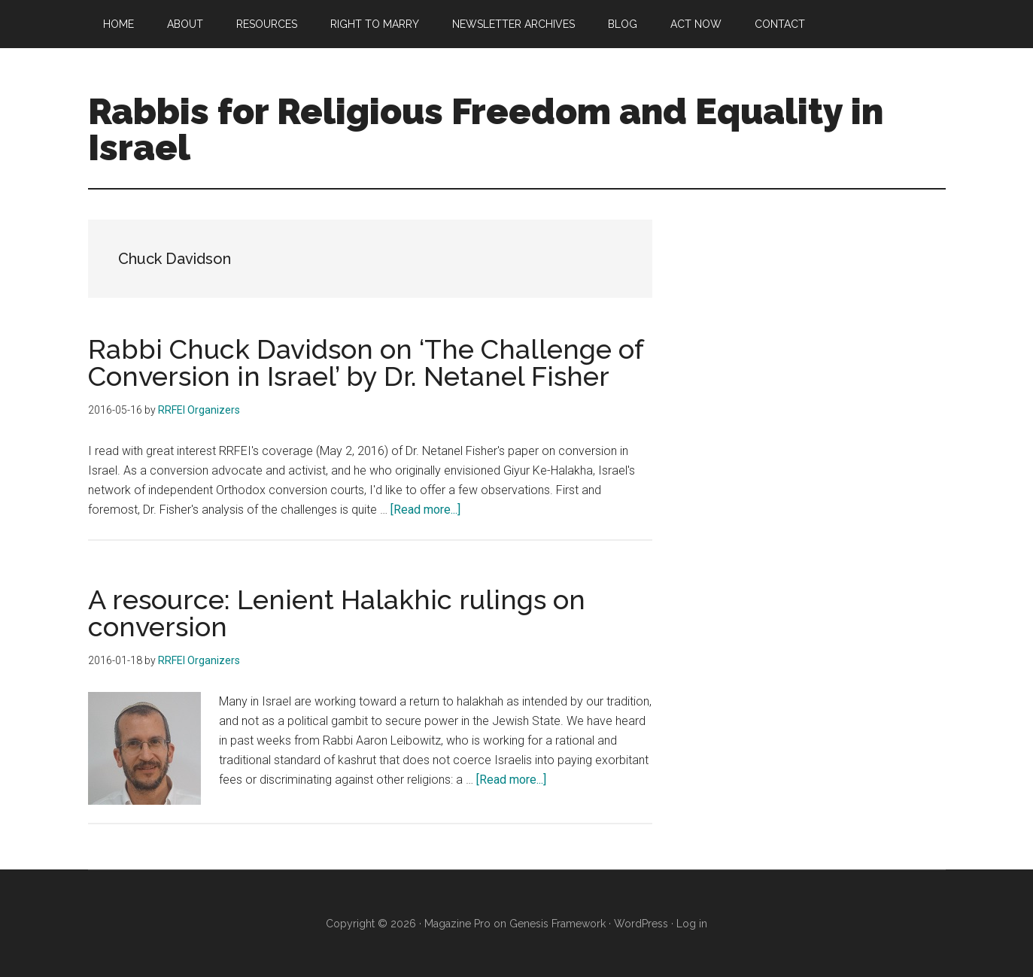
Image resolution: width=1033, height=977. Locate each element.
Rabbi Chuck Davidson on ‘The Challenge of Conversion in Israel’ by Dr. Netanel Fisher (365, 362)
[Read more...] (425, 509)
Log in (691, 924)
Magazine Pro (457, 924)
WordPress (641, 924)
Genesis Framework (557, 924)
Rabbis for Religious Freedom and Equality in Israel (485, 129)
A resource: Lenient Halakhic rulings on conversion (336, 613)
